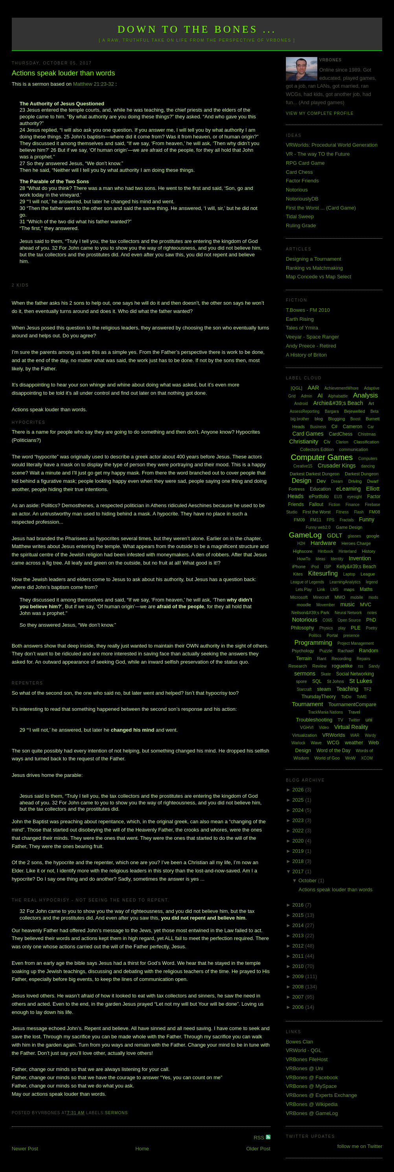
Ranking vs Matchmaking (314, 268)
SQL (317, 681)
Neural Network (348, 613)
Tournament (307, 704)
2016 (298, 905)
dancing (368, 466)
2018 (298, 861)
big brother (300, 419)
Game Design (349, 527)
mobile (356, 597)
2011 (298, 956)
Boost (355, 419)
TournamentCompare (352, 704)
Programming (313, 642)
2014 (298, 925)
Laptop (349, 574)
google (372, 536)
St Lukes (360, 680)
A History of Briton (306, 355)
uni (369, 720)
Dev (321, 481)
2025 (298, 800)
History (368, 551)
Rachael (345, 650)
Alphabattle (338, 396)
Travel (354, 712)
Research (298, 666)
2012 (298, 946)
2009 (298, 976)
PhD (371, 620)
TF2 (368, 689)
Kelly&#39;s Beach (356, 566)
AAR (313, 388)
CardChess (340, 434)
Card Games (307, 434)
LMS (334, 589)
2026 (298, 790)
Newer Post (25, 1149)
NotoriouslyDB (302, 199)
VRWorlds (333, 735)
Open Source (349, 620)
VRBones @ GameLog (312, 1113)
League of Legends (307, 582)
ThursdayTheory (319, 696)
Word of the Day (333, 750)
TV (340, 720)
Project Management (355, 643)
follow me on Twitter (360, 1146)
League (368, 574)
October (308, 880)
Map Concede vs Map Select (318, 277)
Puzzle (325, 650)
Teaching (347, 689)
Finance (353, 504)
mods (373, 597)
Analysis (365, 395)
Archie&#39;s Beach (338, 403)
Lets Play (304, 589)
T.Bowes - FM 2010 (308, 310)
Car (371, 427)
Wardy (370, 735)
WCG (333, 742)
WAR (354, 735)
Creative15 (302, 466)
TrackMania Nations (325, 712)
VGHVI (306, 727)
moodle (304, 604)
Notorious (297, 190)
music (347, 604)
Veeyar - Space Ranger (312, 337)
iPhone (299, 566)
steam (324, 689)
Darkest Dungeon (362, 473)
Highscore (303, 551)
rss (360, 666)
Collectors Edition (317, 449)
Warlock (298, 743)
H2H (301, 543)
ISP (327, 566)
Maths (366, 589)
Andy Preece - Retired (311, 346)
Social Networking (355, 674)
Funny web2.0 (318, 527)
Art (371, 403)
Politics (315, 635)
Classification (366, 442)
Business (318, 427)
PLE (356, 628)
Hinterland (348, 551)
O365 (327, 620)
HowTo (304, 558)
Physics (326, 628)
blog (319, 418)
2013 (298, 935)
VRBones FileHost (307, 1059)
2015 (298, 915)
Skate (326, 674)
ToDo (346, 696)
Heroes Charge (356, 543)
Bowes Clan (299, 1042)
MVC (366, 604)
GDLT (334, 535)
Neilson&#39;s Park (310, 612)
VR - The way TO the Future (318, 154)
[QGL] (296, 388)
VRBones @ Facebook (312, 1077)
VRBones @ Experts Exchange (321, 1095)
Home (142, 1149)
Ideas (320, 559)
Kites (298, 574)
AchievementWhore (341, 388)
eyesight (354, 497)
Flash (358, 512)
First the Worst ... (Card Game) (321, 208)
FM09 (299, 519)
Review (319, 666)
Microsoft (299, 597)
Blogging (336, 418)
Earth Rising (300, 319)
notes (372, 613)
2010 (298, 966)
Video (324, 727)
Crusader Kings (337, 465)
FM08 (374, 512)
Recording (341, 658)
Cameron (352, 426)
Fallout (316, 504)
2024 (298, 810)
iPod (315, 567)
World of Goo (327, 758)
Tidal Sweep (300, 216)
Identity (337, 559)
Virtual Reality (351, 727)
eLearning (348, 489)
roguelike (342, 666)
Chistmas (367, 434)
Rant (321, 658)
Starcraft (304, 689)
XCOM (367, 758)
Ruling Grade (301, 225)
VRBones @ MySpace (311, 1086)
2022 (298, 830)
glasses (354, 536)
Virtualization (304, 735)
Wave (316, 742)
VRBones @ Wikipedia (312, 1104)
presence (351, 635)
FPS (330, 520)
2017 (298, 871)
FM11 (315, 519)
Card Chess (299, 172)
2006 (298, 1007)
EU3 (338, 497)
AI (319, 395)
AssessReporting (305, 411)
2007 (298, 997)
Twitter (354, 720)
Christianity (303, 441)
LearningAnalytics (345, 582)
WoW (350, 758)
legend (372, 582)
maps (349, 589)
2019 (298, 851)
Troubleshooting (314, 720)
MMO (340, 597)
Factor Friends (302, 181)
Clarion (342, 442)
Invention (360, 558)
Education (320, 489)
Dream (337, 481)
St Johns (335, 681)
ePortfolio (319, 496)
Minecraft (321, 597)
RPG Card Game (305, 163)
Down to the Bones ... (197, 29)
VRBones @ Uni (304, 1068)
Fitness (342, 512)
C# (334, 426)
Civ (327, 442)
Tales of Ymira (302, 328)
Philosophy (302, 628)
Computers (367, 458)
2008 (298, 987)
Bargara (332, 411)
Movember (326, 605)
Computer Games (322, 457)
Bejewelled (354, 411)
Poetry (371, 628)
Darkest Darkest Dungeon (315, 473)
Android (300, 403)
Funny (366, 519)
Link (321, 589)
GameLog (305, 535)
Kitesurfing (323, 573)
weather (354, 742)
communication (353, 449)
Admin (306, 396)
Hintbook (325, 551)
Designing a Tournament (313, 259)
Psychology (303, 650)
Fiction (334, 504)
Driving (355, 481)
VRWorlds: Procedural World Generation (331, 145)
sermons (116, 1113)
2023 (298, 820)
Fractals (347, 520)
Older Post (258, 1149)
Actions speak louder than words (63, 73)
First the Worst (317, 512)
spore (301, 681)
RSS (259, 1138)
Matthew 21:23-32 (93, 84)
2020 (298, 841)
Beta (374, 411)
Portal (332, 635)
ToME (362, 697)
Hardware (323, 542)
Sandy (373, 666)
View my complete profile (320, 113)
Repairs (363, 659)
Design (301, 480)
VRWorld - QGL (304, 1050)
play (341, 628)
